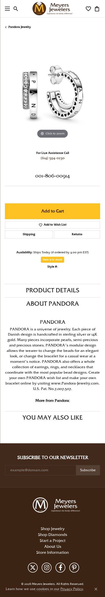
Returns (77, 234)
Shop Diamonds (52, 535)
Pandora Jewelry (19, 27)
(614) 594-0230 (53, 158)
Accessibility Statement (80, 576)
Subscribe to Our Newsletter (52, 458)
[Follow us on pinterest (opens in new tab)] (74, 568)
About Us (52, 547)
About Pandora (52, 304)
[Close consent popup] (95, 589)
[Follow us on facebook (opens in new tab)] (60, 568)
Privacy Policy (35, 576)
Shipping (29, 234)
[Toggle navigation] (6, 8)
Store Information (52, 552)
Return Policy (19, 576)
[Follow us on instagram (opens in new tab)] (47, 568)
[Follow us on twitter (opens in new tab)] (33, 568)
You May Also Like (52, 418)
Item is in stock (52, 259)
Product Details (52, 290)
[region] (52, 92)
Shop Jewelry (53, 529)
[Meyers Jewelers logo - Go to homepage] (52, 9)
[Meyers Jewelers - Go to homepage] (57, 505)
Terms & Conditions (54, 576)
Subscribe (88, 470)
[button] (16, 9)
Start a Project (53, 541)
